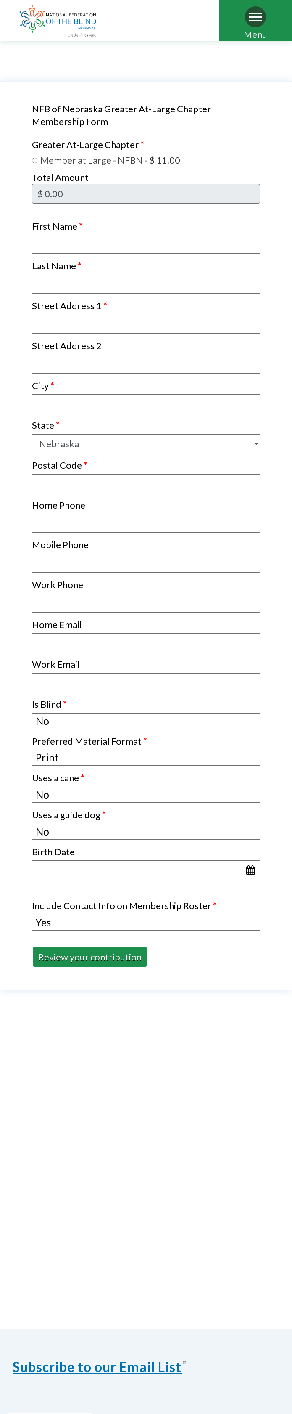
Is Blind (49, 704)
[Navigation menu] (255, 16)
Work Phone (57, 584)
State (46, 425)
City (43, 385)
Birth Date (53, 851)
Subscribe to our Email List (101, 1366)
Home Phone (58, 505)
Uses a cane (58, 777)
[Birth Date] (146, 869)
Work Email (56, 664)
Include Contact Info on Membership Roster (124, 905)
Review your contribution (90, 957)
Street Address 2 (67, 345)
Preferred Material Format (89, 741)
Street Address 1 (69, 305)
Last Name (57, 265)
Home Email (57, 624)
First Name (57, 226)
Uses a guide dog (69, 814)
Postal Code (59, 465)
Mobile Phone (60, 544)
